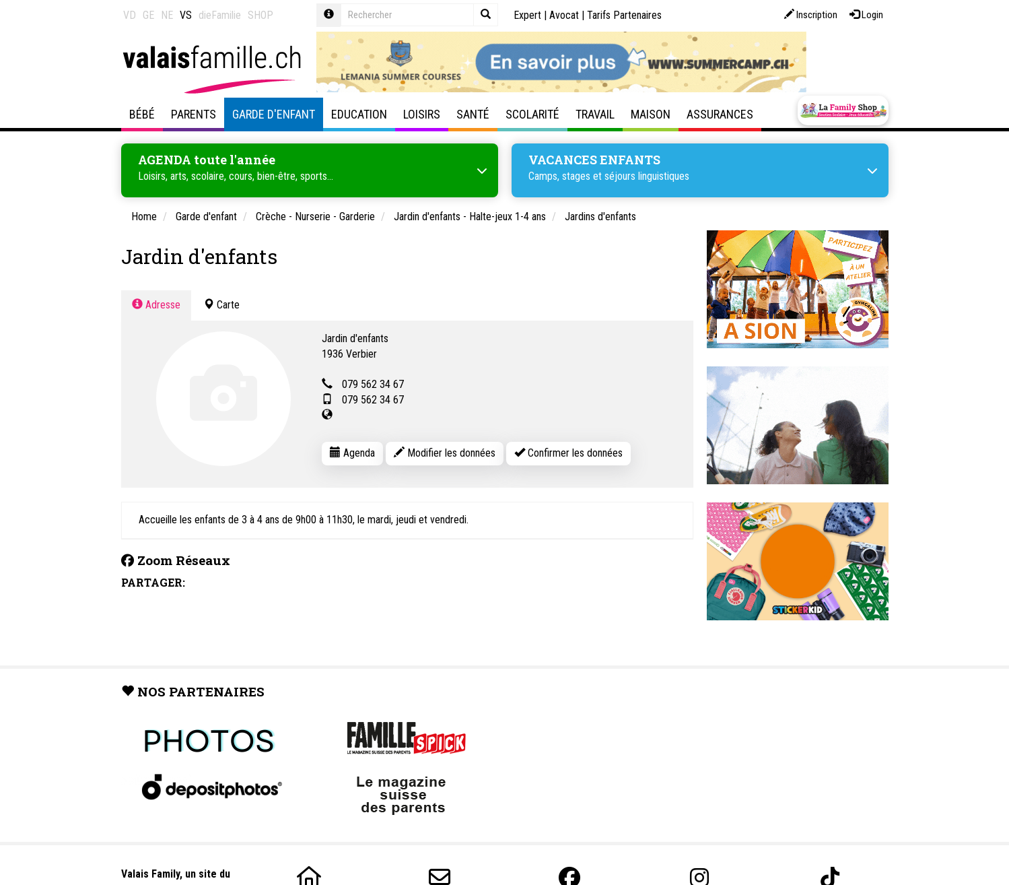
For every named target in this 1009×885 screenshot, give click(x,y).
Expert (527, 15)
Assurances (720, 114)
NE (167, 15)
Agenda (352, 450)
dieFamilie (220, 15)
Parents (193, 114)
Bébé (142, 114)
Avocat (564, 15)
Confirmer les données (568, 450)
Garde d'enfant (273, 114)
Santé (472, 114)
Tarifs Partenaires (624, 15)
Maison (650, 114)
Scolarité (532, 114)
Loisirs (421, 114)
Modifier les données (444, 450)
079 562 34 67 (373, 382)
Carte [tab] (221, 302)
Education (359, 114)
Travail (595, 114)
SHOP (260, 15)
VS (186, 15)
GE (148, 15)
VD (129, 15)
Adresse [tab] (156, 302)
